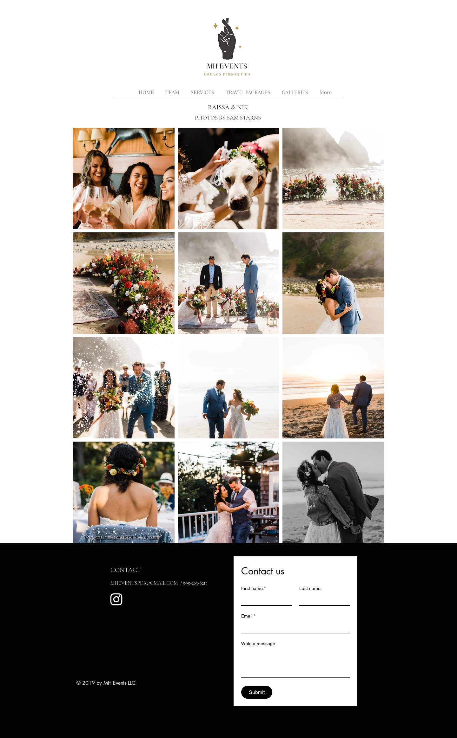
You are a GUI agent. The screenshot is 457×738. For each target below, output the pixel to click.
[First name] (264, 599)
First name (253, 588)
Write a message (258, 643)
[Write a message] (295, 663)
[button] (295, 89)
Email (248, 616)
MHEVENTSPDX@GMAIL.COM (144, 583)
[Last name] (322, 599)
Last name (310, 588)
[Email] (293, 627)
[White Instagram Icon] (116, 599)
